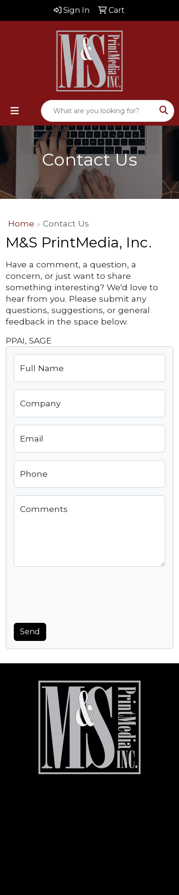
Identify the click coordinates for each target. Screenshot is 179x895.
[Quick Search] (97, 111)
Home (21, 223)
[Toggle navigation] (15, 111)
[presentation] (86, 592)
